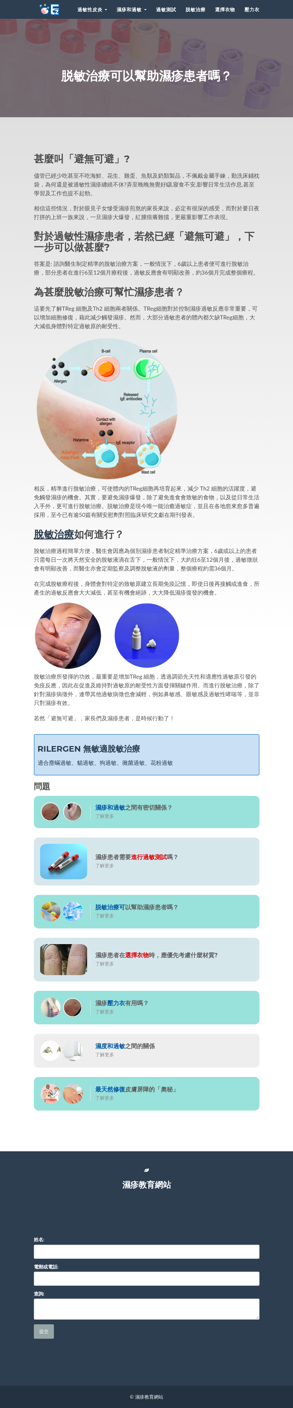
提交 (44, 1331)
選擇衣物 (225, 10)
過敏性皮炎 (92, 10)
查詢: (39, 1293)
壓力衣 (251, 10)
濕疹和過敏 (131, 10)
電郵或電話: (46, 1266)
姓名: (39, 1239)
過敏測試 (166, 10)
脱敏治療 (196, 10)
